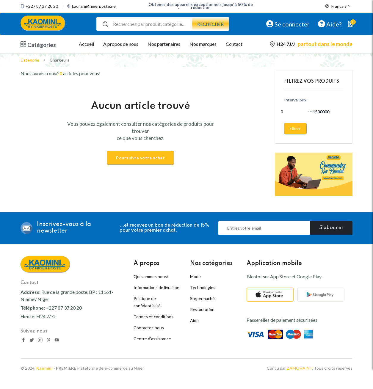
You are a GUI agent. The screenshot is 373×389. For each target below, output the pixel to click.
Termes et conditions (153, 316)
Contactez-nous (149, 327)
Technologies (202, 287)
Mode (195, 276)
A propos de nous (120, 44)
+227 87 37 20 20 (42, 6)
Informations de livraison (156, 287)
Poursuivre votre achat (140, 157)
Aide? (329, 23)
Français (338, 6)
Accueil (86, 44)
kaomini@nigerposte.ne (94, 6)
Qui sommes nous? (151, 276)
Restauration (202, 309)
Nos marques (203, 44)
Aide (194, 320)
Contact (234, 44)
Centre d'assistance (152, 338)
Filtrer (295, 128)
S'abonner (331, 227)
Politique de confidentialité (147, 302)
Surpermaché (202, 298)
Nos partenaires (164, 44)
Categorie (30, 59)
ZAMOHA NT (299, 379)
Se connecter (288, 23)
